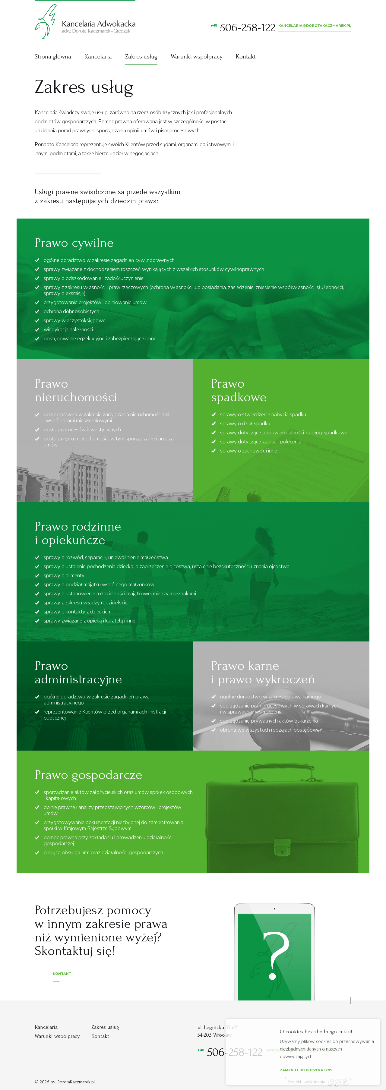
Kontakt (246, 56)
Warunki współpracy (197, 56)
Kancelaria (98, 56)
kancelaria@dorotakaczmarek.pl (314, 26)
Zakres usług (141, 56)
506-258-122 (242, 28)
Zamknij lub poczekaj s (306, 1071)
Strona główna (53, 56)
